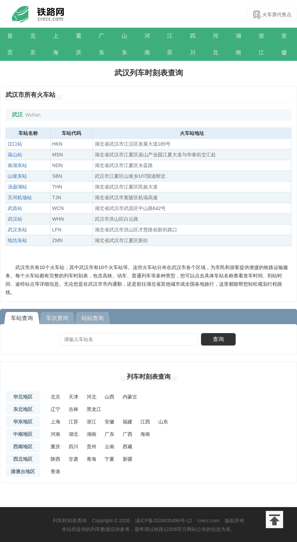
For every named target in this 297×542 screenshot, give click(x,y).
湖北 (73, 434)
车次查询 (57, 318)
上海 (56, 44)
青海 (91, 459)
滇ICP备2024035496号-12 (163, 520)
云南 (109, 446)
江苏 (170, 44)
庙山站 (15, 154)
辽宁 (55, 409)
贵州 (91, 446)
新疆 (127, 459)
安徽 (284, 44)
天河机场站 (20, 197)
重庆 (78, 44)
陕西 (55, 459)
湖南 (238, 44)
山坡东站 (17, 176)
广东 (101, 44)
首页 (10, 44)
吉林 (73, 409)
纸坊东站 (17, 240)
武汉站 (15, 219)
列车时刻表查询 (149, 376)
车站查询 (22, 318)
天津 (73, 396)
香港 (55, 471)
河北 (215, 44)
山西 (109, 396)
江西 (145, 421)
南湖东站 (17, 165)
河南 (147, 44)
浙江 (261, 44)
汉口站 (15, 144)
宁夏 (109, 459)
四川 (192, 44)
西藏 (127, 446)
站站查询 (92, 318)
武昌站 (15, 208)
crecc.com (209, 520)
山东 (124, 44)
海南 (145, 434)
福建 (127, 421)
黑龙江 (94, 409)
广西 (127, 434)
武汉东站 (17, 229)
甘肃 (73, 459)
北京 (33, 44)
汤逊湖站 (17, 187)
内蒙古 (130, 396)
